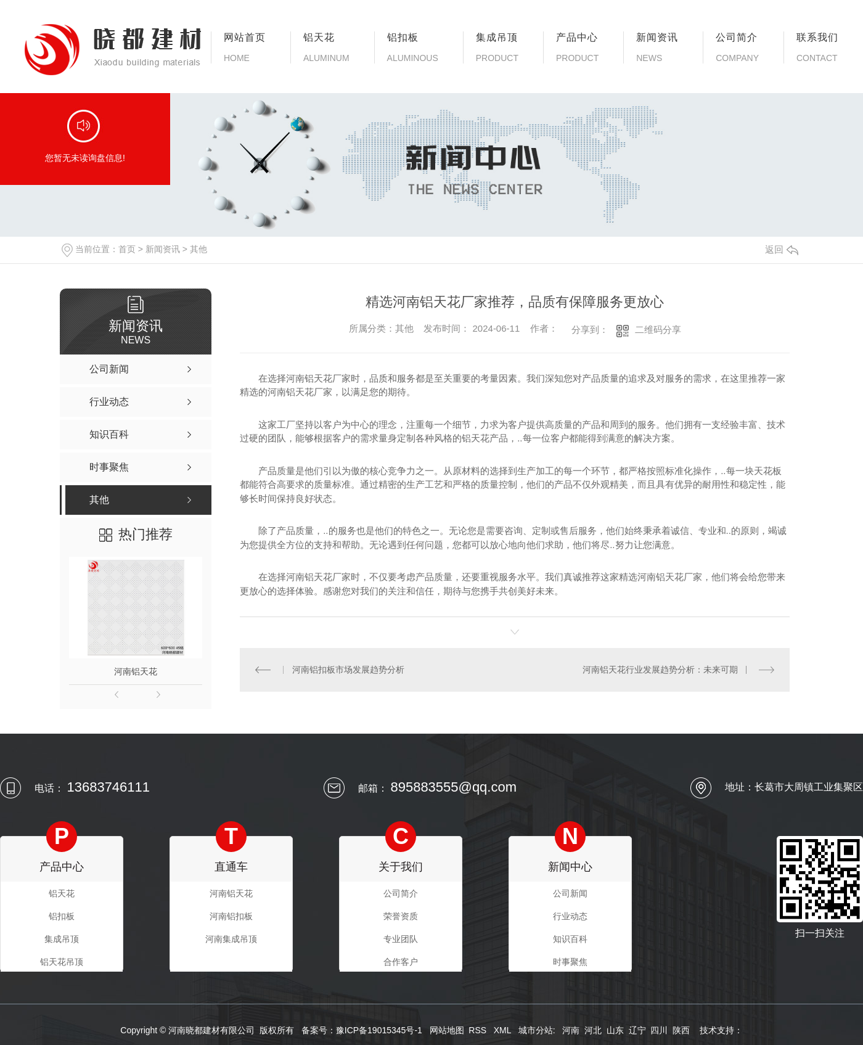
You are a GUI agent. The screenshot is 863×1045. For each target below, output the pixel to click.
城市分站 (535, 1030)
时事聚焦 (570, 962)
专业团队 (400, 939)
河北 (593, 1030)
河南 (570, 1030)
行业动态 (570, 916)
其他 (198, 249)
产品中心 (577, 48)
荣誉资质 (400, 916)
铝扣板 (412, 48)
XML (503, 1030)
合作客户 (400, 962)
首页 (127, 249)
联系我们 (817, 48)
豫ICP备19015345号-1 (379, 1030)
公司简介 (737, 48)
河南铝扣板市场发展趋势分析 (348, 669)
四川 (659, 1030)
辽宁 (637, 1030)
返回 (781, 249)
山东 (615, 1030)
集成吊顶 (497, 48)
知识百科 (570, 939)
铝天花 (326, 48)
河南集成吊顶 (231, 939)
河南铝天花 (135, 671)
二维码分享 (658, 329)
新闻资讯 (657, 48)
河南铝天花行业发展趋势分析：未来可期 (660, 669)
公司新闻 (570, 893)
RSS (478, 1030)
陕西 (681, 1030)
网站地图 (447, 1030)
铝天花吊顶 (61, 962)
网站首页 (245, 48)
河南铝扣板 (231, 916)
